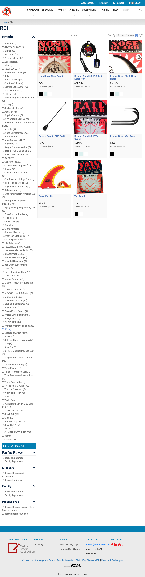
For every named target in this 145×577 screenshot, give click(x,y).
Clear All (19, 446)
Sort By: (112, 35)
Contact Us (27, 560)
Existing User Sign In (70, 549)
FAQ (78, 560)
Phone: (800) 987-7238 (97, 544)
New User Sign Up (69, 544)
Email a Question (65, 560)
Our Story (38, 544)
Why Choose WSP (91, 560)
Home (4, 22)
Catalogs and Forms (45, 560)
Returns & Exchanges (112, 560)
